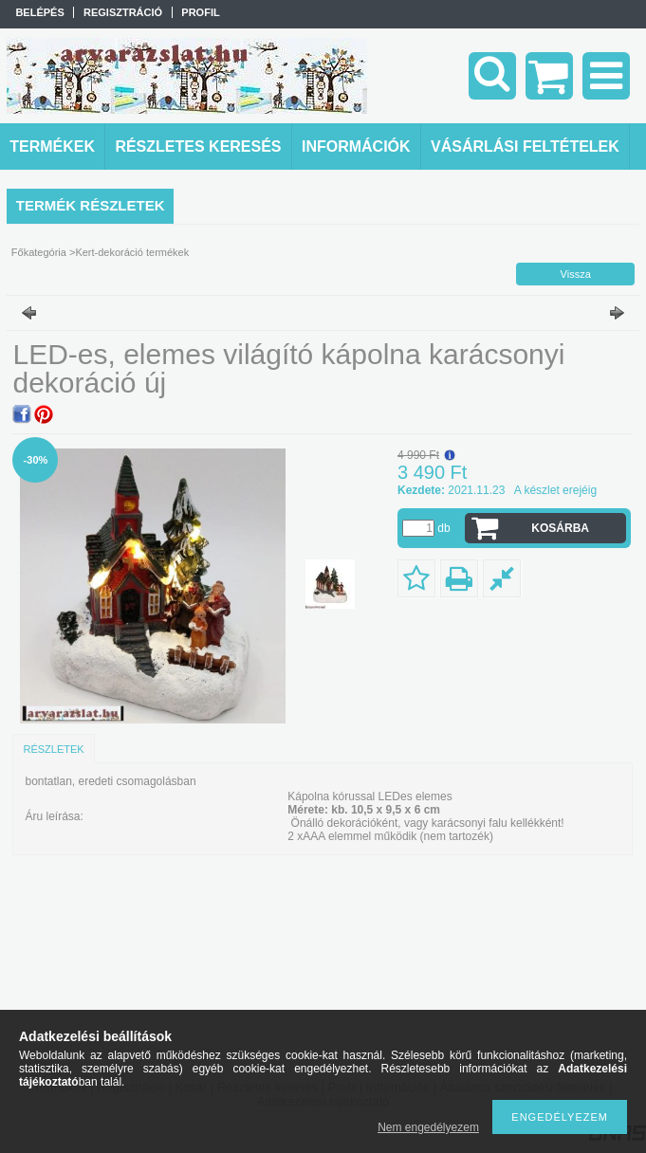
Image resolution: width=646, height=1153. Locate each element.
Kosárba (560, 528)
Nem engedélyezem (428, 1127)
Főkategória (38, 252)
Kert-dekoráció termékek (132, 252)
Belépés (39, 12)
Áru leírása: (54, 816)
